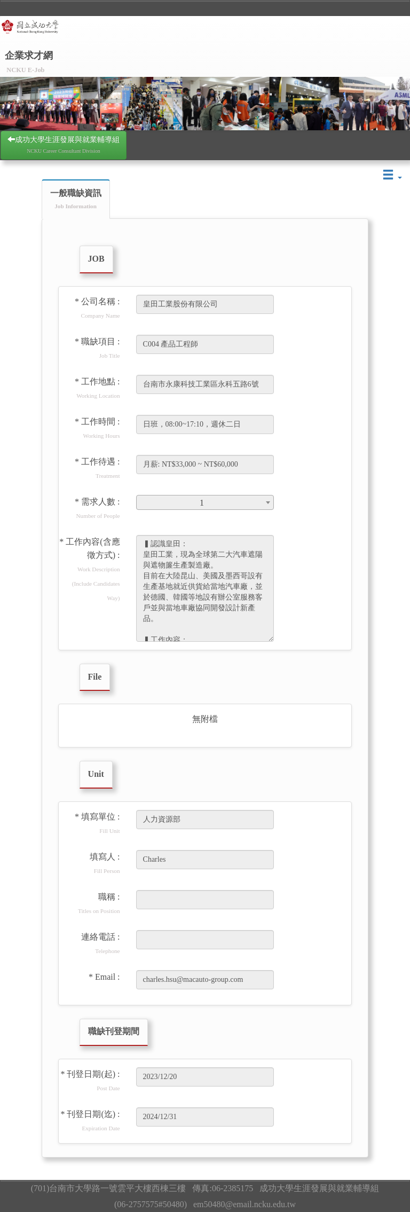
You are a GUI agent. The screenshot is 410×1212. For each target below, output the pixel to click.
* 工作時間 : (97, 428)
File (95, 676)
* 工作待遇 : (97, 468)
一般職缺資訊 (75, 198)
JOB (96, 258)
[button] (392, 175)
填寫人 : (105, 863)
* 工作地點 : (97, 388)
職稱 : (99, 903)
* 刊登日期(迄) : (90, 1120)
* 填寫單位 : (97, 823)
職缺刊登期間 (113, 1031)
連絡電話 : (100, 943)
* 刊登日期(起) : (90, 1080)
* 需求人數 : (97, 508)
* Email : (104, 976)
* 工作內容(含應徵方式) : (89, 569)
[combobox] (205, 502)
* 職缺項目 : (97, 348)
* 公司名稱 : (97, 308)
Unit (96, 773)
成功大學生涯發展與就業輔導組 (63, 144)
